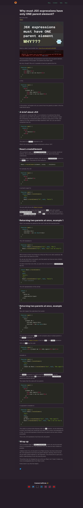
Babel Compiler (38, 216)
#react (21, 26)
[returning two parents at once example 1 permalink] (19, 228)
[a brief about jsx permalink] (19, 118)
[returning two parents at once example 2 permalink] (19, 318)
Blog (48, 2)
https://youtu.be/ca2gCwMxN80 (47, 54)
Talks (60, 2)
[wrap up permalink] (19, 455)
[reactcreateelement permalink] (19, 156)
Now (65, 2)
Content (54, 2)
